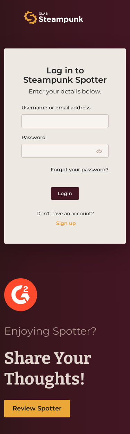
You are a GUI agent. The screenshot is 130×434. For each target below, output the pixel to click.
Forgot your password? (80, 169)
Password (33, 137)
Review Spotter (37, 408)
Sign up (66, 223)
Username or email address (55, 108)
